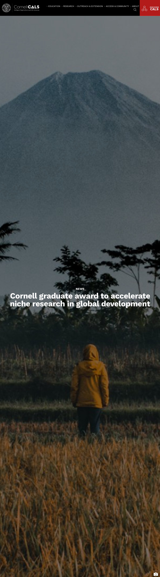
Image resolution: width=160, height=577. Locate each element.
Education (54, 6)
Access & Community (117, 6)
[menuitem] (53, 6)
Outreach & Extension (90, 6)
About (135, 6)
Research (68, 6)
